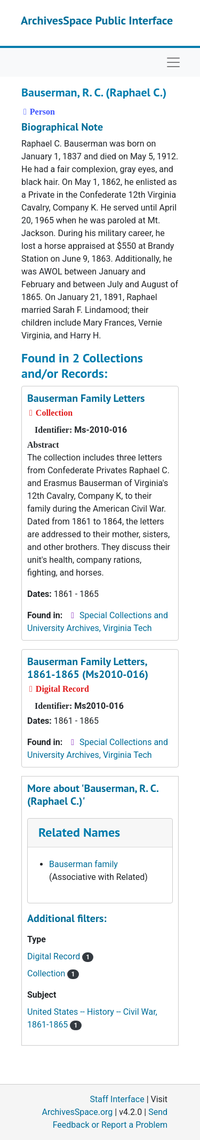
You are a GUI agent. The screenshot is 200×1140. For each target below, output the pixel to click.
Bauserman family (83, 864)
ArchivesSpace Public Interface (97, 20)
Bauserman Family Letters (86, 398)
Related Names (79, 832)
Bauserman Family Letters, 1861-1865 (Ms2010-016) (87, 667)
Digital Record (60, 956)
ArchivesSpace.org (77, 1112)
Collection (53, 973)
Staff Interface (117, 1099)
